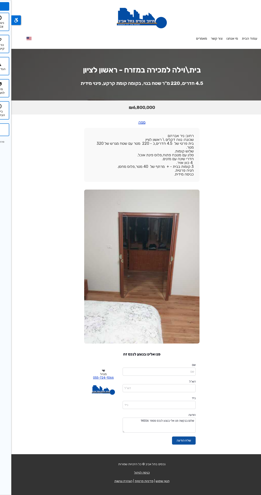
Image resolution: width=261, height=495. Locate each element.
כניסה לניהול (130, 472)
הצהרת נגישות (112, 481)
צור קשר (205, 38)
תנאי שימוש (151, 481)
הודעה (180, 415)
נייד (182, 398)
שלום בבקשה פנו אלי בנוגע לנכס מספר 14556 (147, 425)
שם (182, 365)
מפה (130, 122)
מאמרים (190, 38)
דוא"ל (181, 381)
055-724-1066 (92, 378)
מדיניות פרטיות (132, 481)
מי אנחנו (221, 38)
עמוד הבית (238, 38)
